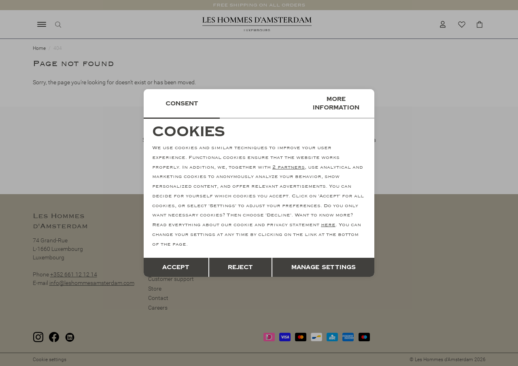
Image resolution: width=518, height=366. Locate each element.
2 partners (288, 167)
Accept (175, 267)
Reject (240, 267)
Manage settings (323, 267)
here (328, 225)
